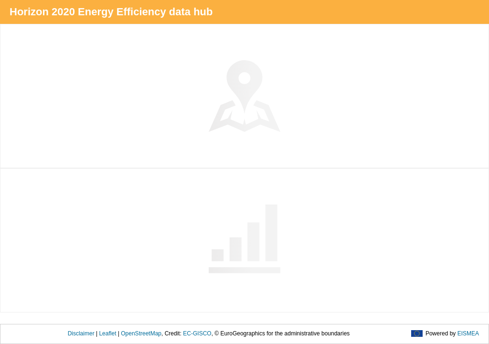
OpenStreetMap (141, 333)
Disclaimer (81, 333)
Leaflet (107, 333)
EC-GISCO (197, 333)
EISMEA (468, 333)
